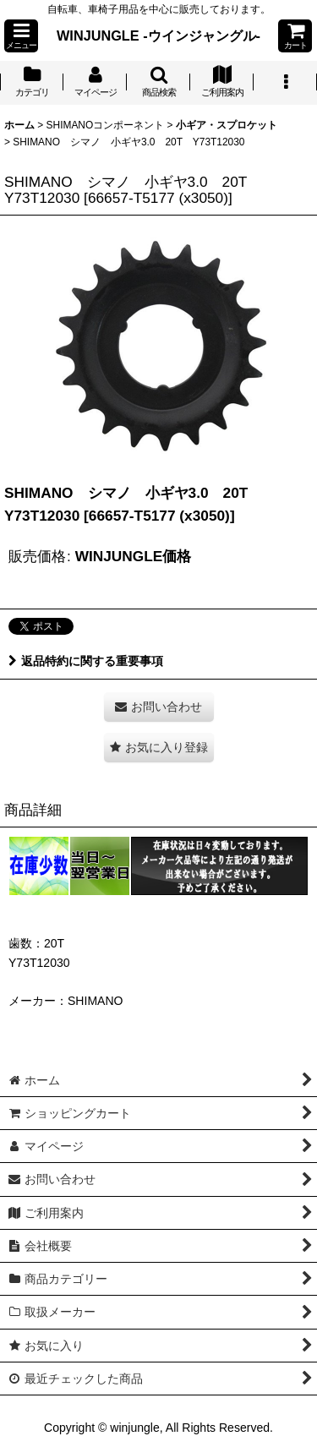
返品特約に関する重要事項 (85, 661)
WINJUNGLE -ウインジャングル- (158, 35)
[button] (21, 35)
